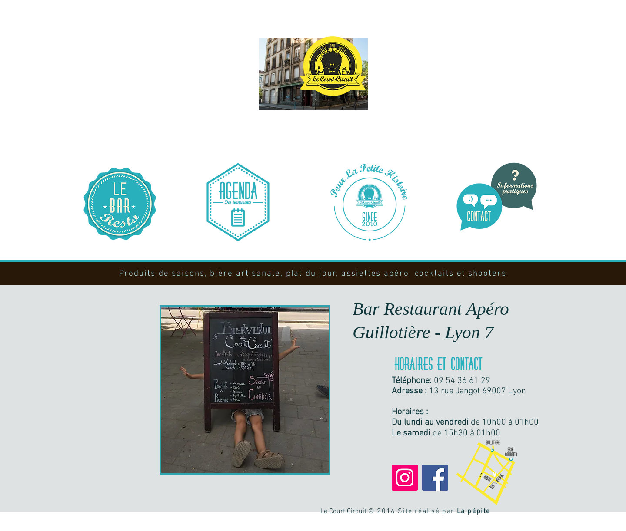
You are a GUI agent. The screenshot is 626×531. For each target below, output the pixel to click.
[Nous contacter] (496, 196)
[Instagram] (405, 478)
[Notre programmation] (238, 202)
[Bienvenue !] (332, 66)
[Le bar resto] (120, 204)
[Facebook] (435, 478)
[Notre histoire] (369, 202)
